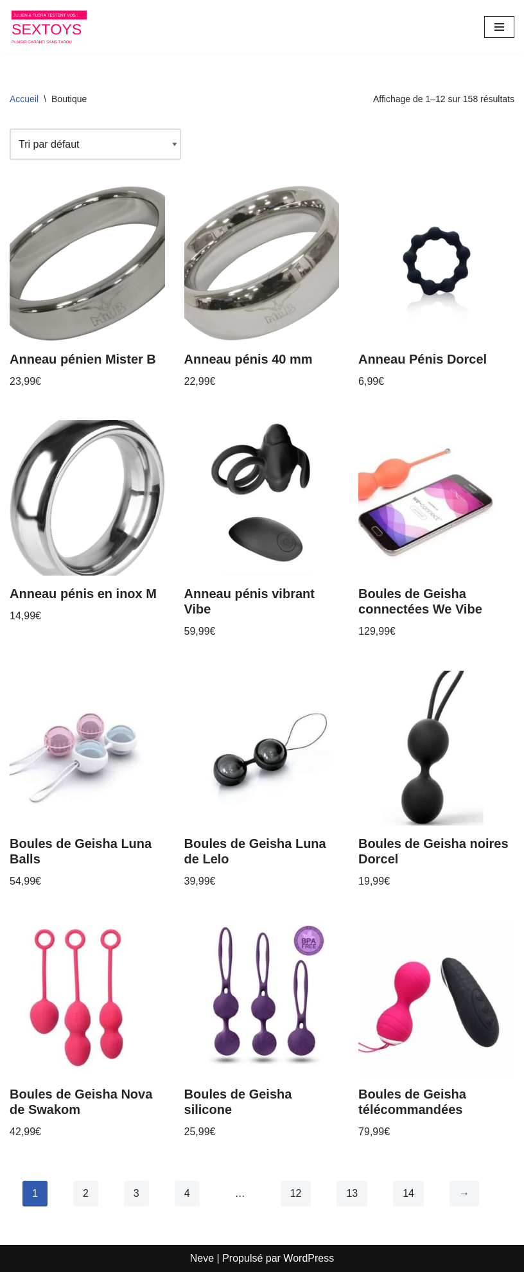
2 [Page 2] (86, 1193)
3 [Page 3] (136, 1193)
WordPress (308, 1258)
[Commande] (95, 144)
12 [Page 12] (296, 1193)
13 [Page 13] (352, 1193)
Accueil (24, 99)
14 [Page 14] (408, 1193)
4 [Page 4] (187, 1193)
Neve (202, 1258)
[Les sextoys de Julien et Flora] (48, 26)
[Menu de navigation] (499, 27)
